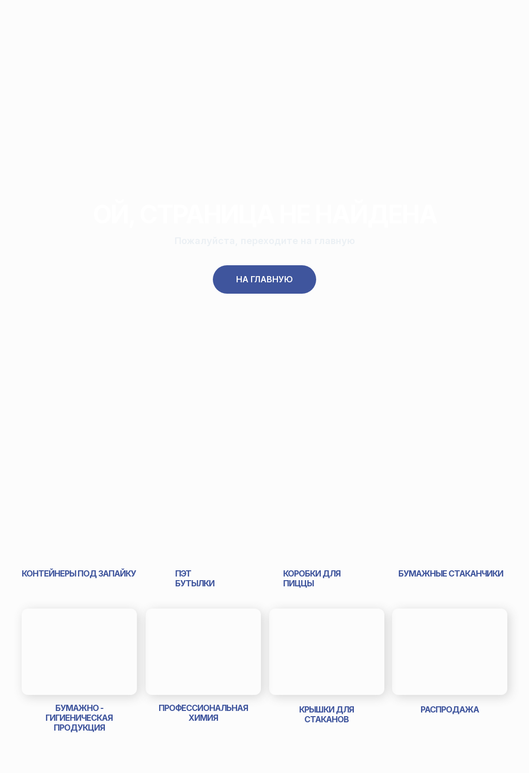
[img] (78, 517)
